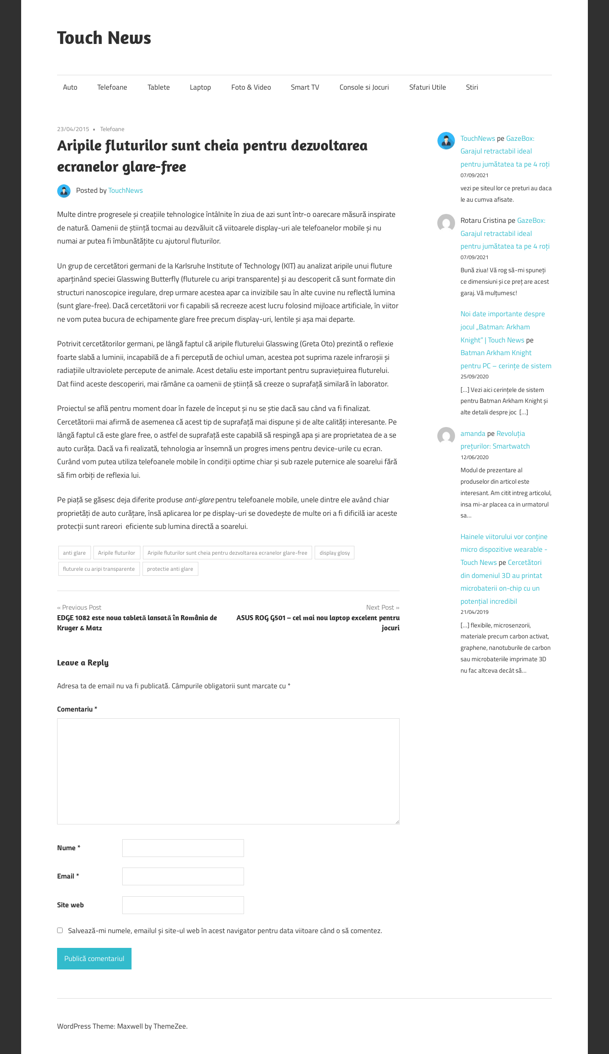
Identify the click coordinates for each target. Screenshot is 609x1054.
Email (68, 876)
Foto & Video (251, 87)
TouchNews (125, 190)
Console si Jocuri (364, 87)
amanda (473, 433)
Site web (70, 904)
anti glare (74, 552)
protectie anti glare (170, 568)
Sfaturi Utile (427, 87)
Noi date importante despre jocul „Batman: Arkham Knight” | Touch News (503, 326)
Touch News (104, 37)
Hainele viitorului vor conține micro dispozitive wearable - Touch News (504, 549)
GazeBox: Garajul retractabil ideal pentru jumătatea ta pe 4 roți (505, 151)
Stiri (472, 87)
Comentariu (77, 709)
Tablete (159, 87)
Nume (68, 847)
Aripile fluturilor (116, 552)
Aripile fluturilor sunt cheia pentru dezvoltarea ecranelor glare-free (227, 552)
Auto (70, 87)
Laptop (200, 87)
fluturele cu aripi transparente (99, 568)
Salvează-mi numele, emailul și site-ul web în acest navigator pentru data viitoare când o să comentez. (225, 930)
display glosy (335, 552)
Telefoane (112, 87)
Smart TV (305, 87)
